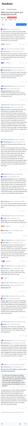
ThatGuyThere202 (7, 70)
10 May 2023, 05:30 (19, 343)
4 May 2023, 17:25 (20, 142)
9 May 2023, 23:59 (15, 298)
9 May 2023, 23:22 (18, 285)
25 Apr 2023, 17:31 (20, 70)
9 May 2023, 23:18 (18, 268)
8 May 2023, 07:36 (18, 230)
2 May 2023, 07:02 (18, 107)
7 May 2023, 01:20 (15, 218)
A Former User (6, 51)
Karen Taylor (6, 230)
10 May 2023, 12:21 (18, 366)
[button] (2, 423)
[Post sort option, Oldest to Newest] (3, 24)
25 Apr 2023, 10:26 (18, 51)
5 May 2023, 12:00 (18, 201)
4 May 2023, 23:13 (15, 176)
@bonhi (3, 109)
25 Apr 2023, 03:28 (15, 29)
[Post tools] (25, 44)
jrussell (4, 29)
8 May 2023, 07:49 (18, 242)
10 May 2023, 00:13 (15, 324)
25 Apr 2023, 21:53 (15, 88)
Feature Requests (11, 17)
